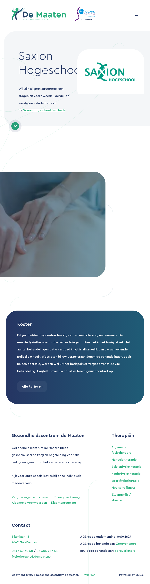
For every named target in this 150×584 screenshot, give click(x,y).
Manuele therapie (124, 459)
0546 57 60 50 (22, 551)
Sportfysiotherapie (125, 480)
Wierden (89, 575)
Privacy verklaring (67, 497)
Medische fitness (123, 487)
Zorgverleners (126, 543)
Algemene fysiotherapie (121, 450)
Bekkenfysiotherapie (126, 466)
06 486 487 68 (47, 551)
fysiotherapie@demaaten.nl (32, 556)
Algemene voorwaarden (29, 502)
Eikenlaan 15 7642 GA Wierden (24, 539)
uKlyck (140, 575)
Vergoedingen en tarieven (30, 497)
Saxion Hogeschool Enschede (44, 110)
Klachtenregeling (63, 502)
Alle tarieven (32, 388)
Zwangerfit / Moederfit (121, 497)
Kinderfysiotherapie (126, 473)
